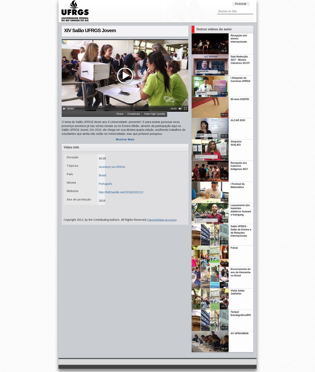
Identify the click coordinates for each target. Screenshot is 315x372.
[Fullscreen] (185, 108)
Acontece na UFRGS (112, 167)
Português (105, 183)
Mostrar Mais (125, 139)
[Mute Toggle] (180, 108)
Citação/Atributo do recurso (162, 220)
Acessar (240, 3)
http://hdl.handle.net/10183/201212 (121, 192)
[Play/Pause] (64, 108)
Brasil (102, 175)
